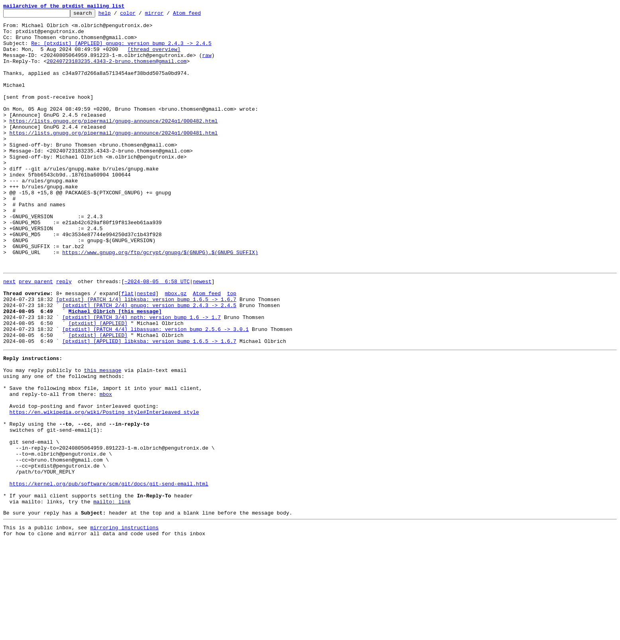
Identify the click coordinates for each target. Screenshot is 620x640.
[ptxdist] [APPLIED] (98, 384)
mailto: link (112, 595)
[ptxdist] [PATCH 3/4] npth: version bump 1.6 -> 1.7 (141, 376)
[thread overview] (154, 57)
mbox (106, 466)
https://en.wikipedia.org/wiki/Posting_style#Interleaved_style (104, 488)
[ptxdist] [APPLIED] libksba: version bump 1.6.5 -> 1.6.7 (149, 405)
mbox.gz (176, 348)
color (140, 15)
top (231, 348)
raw (206, 64)
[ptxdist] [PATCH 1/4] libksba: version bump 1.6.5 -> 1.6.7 (146, 355)
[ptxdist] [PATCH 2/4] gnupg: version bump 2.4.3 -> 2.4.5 (149, 362)
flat (127, 348)
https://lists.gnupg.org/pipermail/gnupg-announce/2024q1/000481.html (114, 157)
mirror (166, 15)
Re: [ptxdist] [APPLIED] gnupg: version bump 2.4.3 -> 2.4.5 (121, 50)
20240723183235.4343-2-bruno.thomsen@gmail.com (116, 71)
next (9, 333)
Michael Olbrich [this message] (115, 369)
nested (146, 348)
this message (103, 438)
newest (202, 333)
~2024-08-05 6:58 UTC (157, 333)
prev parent (36, 333)
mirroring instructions (124, 624)
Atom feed (199, 15)
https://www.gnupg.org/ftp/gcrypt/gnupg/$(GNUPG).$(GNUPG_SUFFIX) (160, 301)
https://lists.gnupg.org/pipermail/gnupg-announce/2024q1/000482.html (114, 143)
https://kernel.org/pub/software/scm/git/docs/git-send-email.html (109, 574)
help (117, 15)
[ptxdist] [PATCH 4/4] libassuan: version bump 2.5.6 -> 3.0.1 (155, 391)
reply (64, 333)
